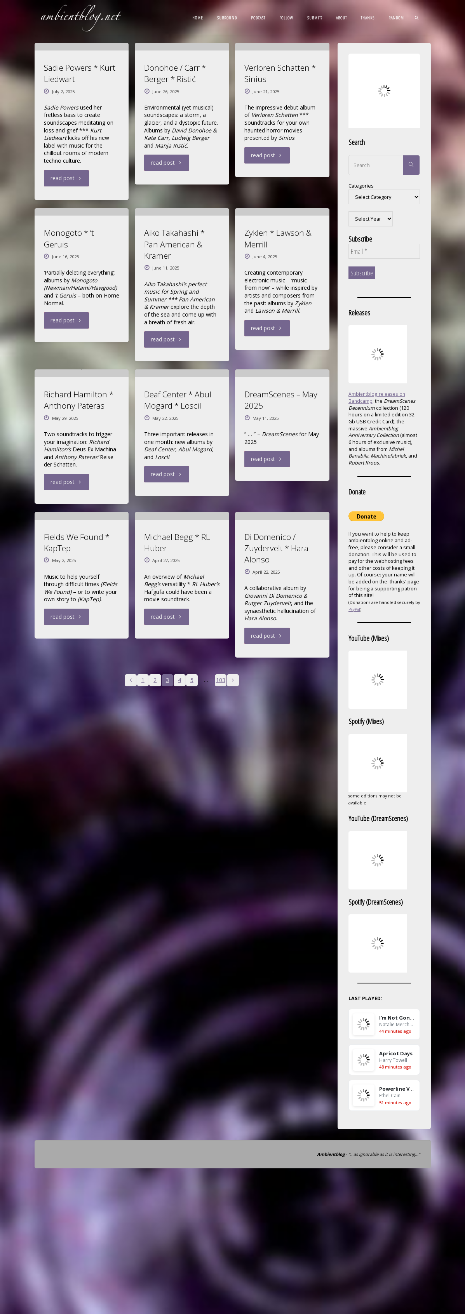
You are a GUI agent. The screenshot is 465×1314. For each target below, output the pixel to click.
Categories (361, 186)
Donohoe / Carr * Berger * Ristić (175, 162)
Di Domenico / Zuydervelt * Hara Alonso (276, 904)
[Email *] (384, 251)
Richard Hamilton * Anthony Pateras (78, 667)
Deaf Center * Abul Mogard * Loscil (177, 667)
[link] (417, 17)
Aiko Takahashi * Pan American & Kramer (174, 422)
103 (221, 1036)
